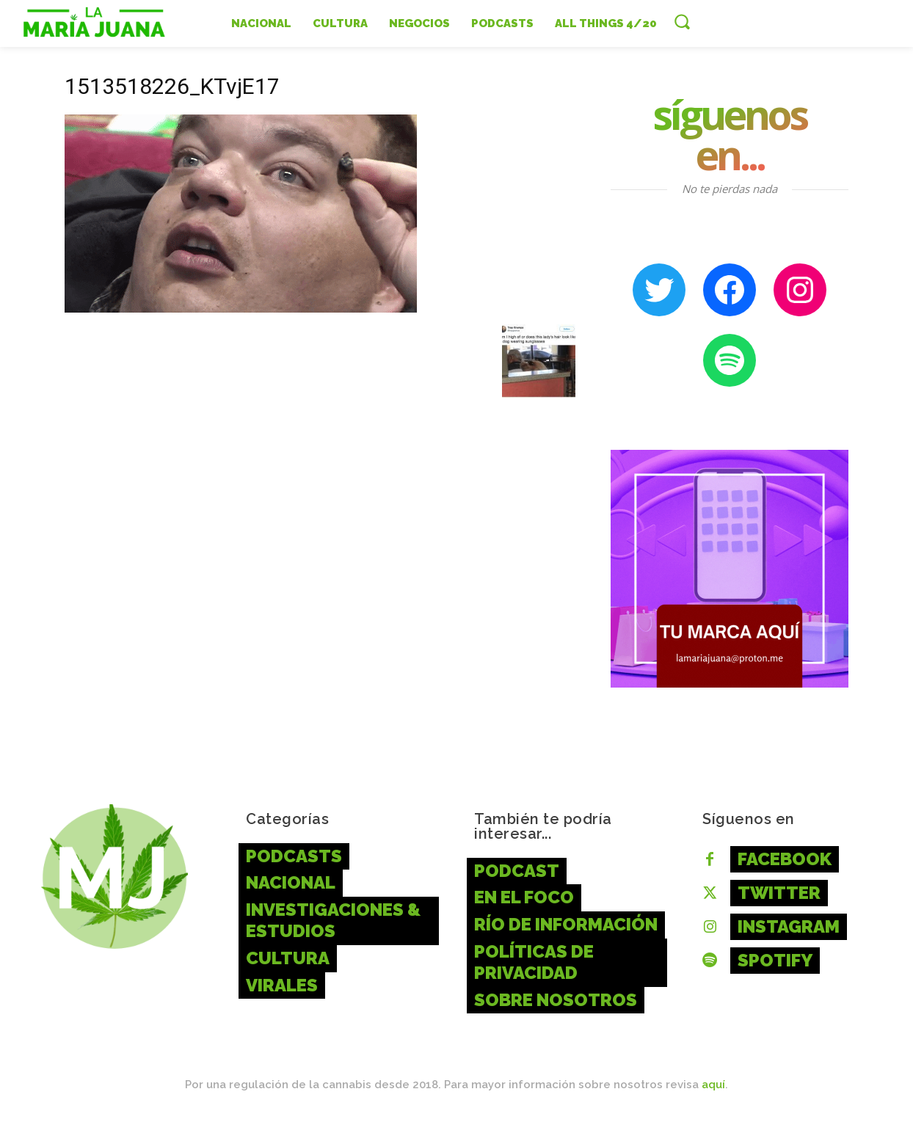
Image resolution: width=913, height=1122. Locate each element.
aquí (713, 1084)
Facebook (785, 859)
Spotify (775, 960)
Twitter (779, 892)
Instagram (789, 926)
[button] (682, 21)
